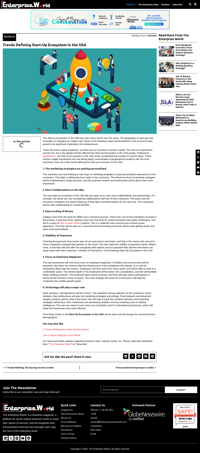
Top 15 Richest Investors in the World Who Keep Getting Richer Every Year (186, 81)
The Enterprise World (60, 344)
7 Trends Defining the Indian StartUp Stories (66, 329)
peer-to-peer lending (70, 223)
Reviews (165, 4)
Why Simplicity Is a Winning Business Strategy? (185, 65)
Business (9, 36)
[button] (125, 356)
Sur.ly (190, 421)
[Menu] (195, 4)
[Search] (190, 4)
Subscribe (177, 4)
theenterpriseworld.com (185, 415)
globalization (49, 156)
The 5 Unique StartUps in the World (61, 335)
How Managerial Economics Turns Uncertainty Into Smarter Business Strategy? (184, 50)
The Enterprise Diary (148, 4)
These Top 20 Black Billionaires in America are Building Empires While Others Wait (186, 120)
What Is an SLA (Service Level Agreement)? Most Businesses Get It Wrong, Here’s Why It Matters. (186, 100)
